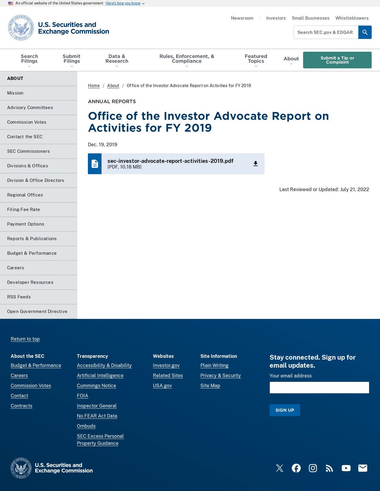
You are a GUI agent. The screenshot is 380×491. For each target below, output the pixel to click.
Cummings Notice (96, 385)
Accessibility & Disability (104, 365)
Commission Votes (31, 385)
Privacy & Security (220, 375)
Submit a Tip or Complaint (337, 59)
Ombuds (86, 426)
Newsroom (242, 18)
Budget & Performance (36, 365)
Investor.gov (166, 365)
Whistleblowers (352, 18)
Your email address (291, 376)
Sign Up (285, 410)
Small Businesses (311, 18)
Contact (19, 396)
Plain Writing (214, 365)
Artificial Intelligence (100, 375)
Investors (276, 18)
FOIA (82, 396)
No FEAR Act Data (97, 416)
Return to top (25, 339)
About (113, 85)
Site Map (210, 385)
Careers (19, 375)
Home (94, 85)
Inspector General (97, 406)
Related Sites (168, 375)
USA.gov (162, 385)
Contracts (21, 406)
